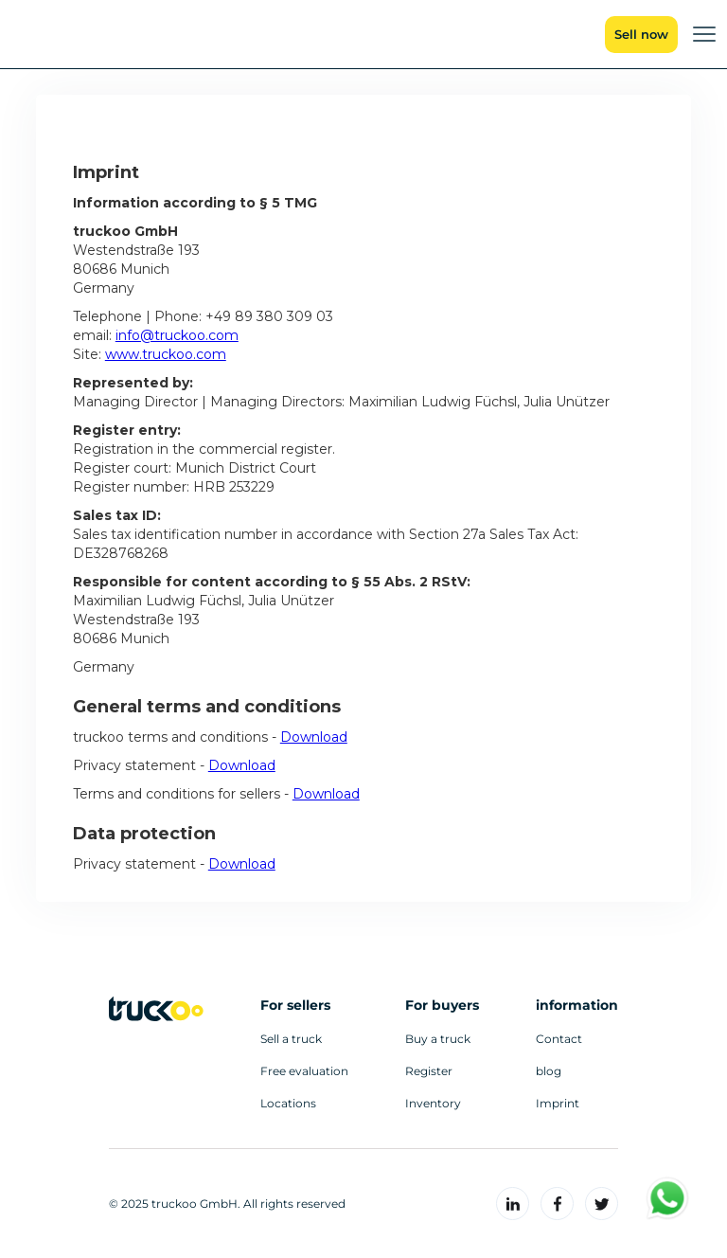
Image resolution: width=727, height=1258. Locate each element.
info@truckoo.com (177, 335)
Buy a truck (437, 1039)
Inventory (433, 1103)
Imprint (557, 1103)
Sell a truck (291, 1039)
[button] (704, 34)
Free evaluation (304, 1071)
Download (313, 737)
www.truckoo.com (165, 354)
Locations (288, 1103)
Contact (559, 1039)
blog (548, 1071)
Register (428, 1071)
